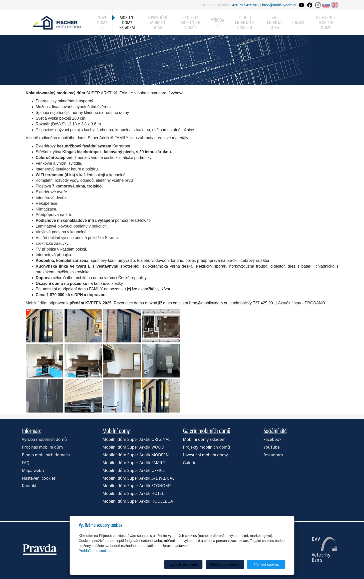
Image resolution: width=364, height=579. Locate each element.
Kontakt (298, 23)
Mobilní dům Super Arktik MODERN (135, 455)
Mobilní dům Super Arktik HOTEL (133, 493)
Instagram (273, 455)
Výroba (217, 21)
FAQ (26, 462)
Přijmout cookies (266, 564)
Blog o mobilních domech (245, 23)
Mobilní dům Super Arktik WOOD (133, 447)
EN (334, 5)
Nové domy (102, 22)
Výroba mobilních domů (44, 439)
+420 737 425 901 (244, 5)
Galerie (189, 462)
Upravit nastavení (183, 564)
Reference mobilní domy (325, 23)
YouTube (271, 447)
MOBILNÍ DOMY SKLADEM (127, 23)
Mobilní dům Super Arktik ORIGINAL (136, 439)
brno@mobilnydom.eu (279, 5)
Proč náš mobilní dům (42, 447)
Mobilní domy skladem (204, 439)
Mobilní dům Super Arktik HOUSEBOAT (138, 501)
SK (326, 5)
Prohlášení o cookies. (95, 551)
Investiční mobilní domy (157, 23)
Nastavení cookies (39, 478)
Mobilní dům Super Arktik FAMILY (133, 462)
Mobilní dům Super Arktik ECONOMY (136, 485)
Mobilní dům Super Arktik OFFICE (133, 470)
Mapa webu (33, 470)
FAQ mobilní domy (274, 23)
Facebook (272, 439)
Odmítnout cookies (224, 564)
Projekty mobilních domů (190, 23)
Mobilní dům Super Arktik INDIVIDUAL (138, 478)
